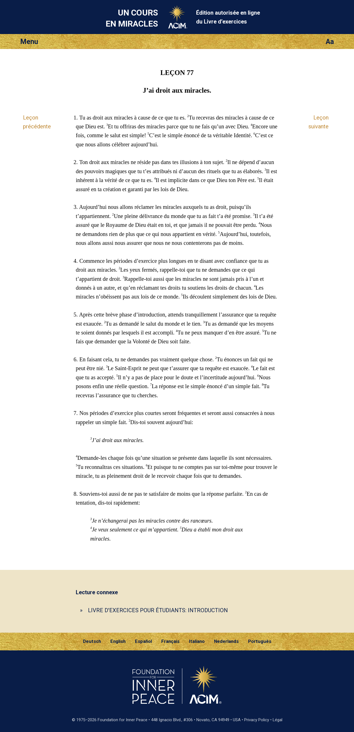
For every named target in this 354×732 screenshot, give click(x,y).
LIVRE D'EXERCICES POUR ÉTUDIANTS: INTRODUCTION (158, 610)
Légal (277, 719)
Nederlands (226, 641)
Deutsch (92, 641)
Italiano (197, 641)
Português (259, 641)
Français (170, 641)
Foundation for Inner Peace (122, 719)
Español (143, 641)
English (118, 641)
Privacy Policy (256, 719)
